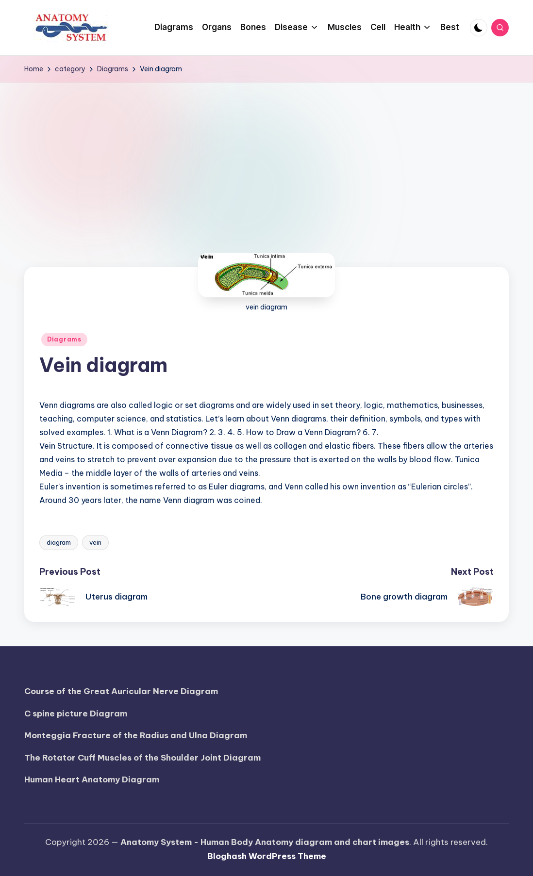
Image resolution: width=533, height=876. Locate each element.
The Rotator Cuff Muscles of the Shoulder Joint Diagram (142, 757)
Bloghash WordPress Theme (266, 856)
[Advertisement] (266, 155)
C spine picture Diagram (75, 713)
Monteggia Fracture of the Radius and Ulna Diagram (135, 735)
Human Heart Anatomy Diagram (91, 779)
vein (95, 542)
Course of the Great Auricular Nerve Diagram (121, 691)
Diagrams (64, 339)
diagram (59, 542)
